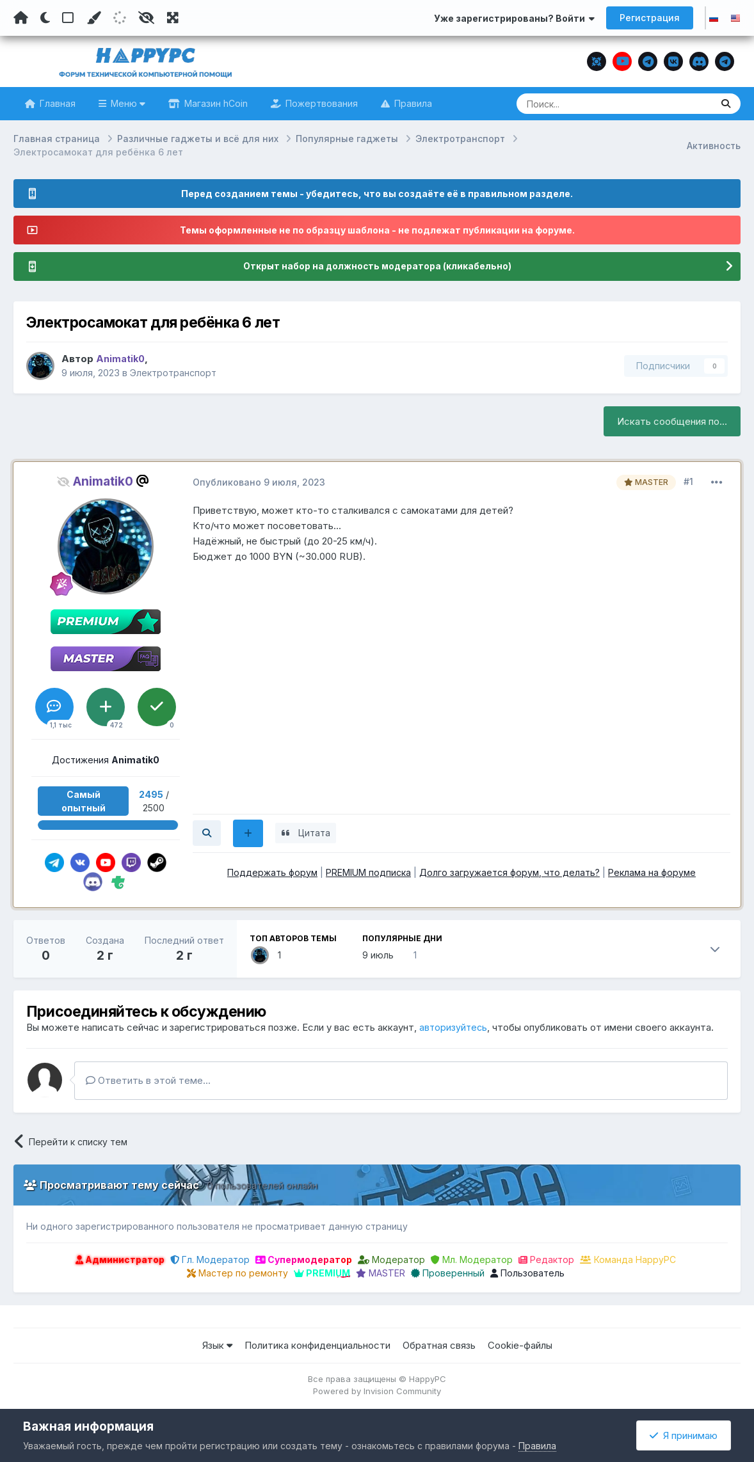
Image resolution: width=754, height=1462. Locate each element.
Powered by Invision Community (377, 1392)
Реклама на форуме (652, 872)
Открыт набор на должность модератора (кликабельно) (377, 266)
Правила (412, 103)
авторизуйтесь (454, 1028)
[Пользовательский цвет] (93, 18)
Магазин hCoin (215, 103)
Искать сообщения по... (672, 421)
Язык (217, 1346)
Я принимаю (684, 1435)
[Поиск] (589, 103)
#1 (688, 481)
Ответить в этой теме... (148, 1080)
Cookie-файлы (520, 1346)
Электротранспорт (175, 373)
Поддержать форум (272, 872)
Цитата (321, 832)
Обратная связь (439, 1346)
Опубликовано (259, 482)
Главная (56, 103)
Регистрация (650, 17)
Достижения (105, 759)
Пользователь (527, 1273)
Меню (126, 103)
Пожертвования (320, 103)
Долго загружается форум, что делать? (509, 872)
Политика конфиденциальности (317, 1346)
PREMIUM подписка (368, 872)
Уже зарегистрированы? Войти (514, 18)
